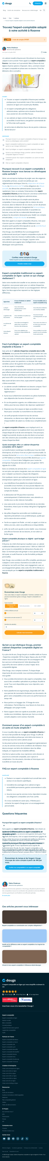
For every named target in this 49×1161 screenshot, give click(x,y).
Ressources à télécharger (30, 10)
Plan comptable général (9, 1100)
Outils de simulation (13, 10)
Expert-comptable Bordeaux (10, 1039)
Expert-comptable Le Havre (10, 1042)
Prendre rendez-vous (8, 1131)
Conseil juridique (7, 1025)
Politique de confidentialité (30, 1148)
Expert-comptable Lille (8, 1044)
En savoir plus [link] (6, 895)
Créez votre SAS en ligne (9, 1073)
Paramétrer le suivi (14, 1151)
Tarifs (3, 1032)
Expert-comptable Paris (8, 1057)
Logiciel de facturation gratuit (10, 1028)
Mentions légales (6, 1148)
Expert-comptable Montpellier (10, 1052)
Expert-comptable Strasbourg (10, 1059)
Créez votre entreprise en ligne (10, 1068)
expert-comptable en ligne (36, 469)
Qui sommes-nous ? (7, 1111)
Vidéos (4, 1102)
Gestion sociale (6, 1020)
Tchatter (4, 1128)
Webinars (5, 1097)
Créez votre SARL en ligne (9, 1076)
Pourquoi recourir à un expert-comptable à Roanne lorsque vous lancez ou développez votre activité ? (26, 140)
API (3, 1121)
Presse (4, 1119)
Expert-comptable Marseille (10, 1049)
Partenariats (5, 1116)
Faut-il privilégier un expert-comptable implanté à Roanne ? (25, 149)
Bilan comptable (6, 1023)
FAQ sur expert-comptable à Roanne (17, 163)
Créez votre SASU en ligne (9, 1071)
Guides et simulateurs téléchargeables (13, 1095)
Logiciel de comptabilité (9, 1030)
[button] (24, 825)
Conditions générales (17, 1148)
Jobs (3, 1114)
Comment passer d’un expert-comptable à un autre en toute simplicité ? (25, 158)
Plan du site (5, 1151)
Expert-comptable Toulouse (10, 1061)
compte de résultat (20, 217)
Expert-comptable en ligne (9, 1018)
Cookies (41, 1148)
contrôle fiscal (41, 226)
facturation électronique (25, 455)
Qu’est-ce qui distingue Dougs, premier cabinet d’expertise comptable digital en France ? (24, 153)
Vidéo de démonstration (9, 1105)
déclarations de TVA (17, 186)
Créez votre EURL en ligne (9, 1078)
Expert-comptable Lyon (9, 1047)
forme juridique (38, 207)
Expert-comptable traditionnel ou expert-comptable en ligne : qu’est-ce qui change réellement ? (25, 145)
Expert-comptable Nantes (9, 1054)
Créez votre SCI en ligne (8, 1081)
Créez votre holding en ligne (10, 1083)
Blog (4, 10)
